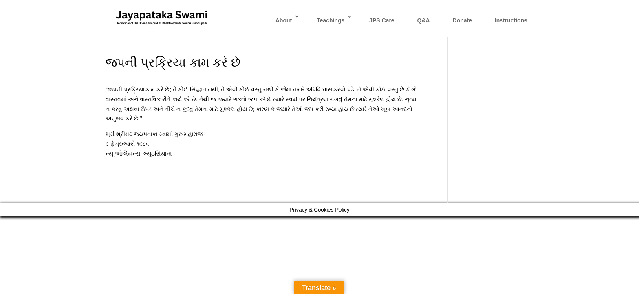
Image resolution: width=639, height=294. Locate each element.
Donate (462, 20)
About (283, 20)
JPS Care (381, 20)
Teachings (330, 20)
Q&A (423, 20)
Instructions (511, 20)
